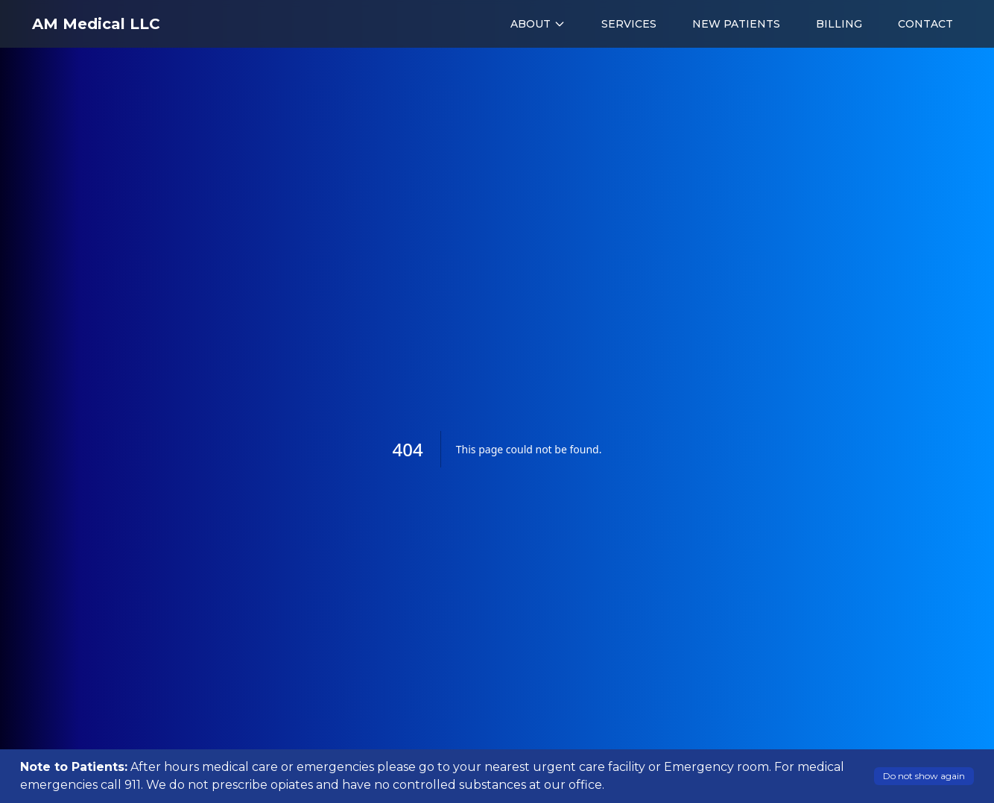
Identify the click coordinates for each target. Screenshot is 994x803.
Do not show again (924, 775)
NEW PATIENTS (736, 24)
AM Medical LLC (96, 24)
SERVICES (628, 24)
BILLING (839, 24)
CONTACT (925, 24)
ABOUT (538, 24)
